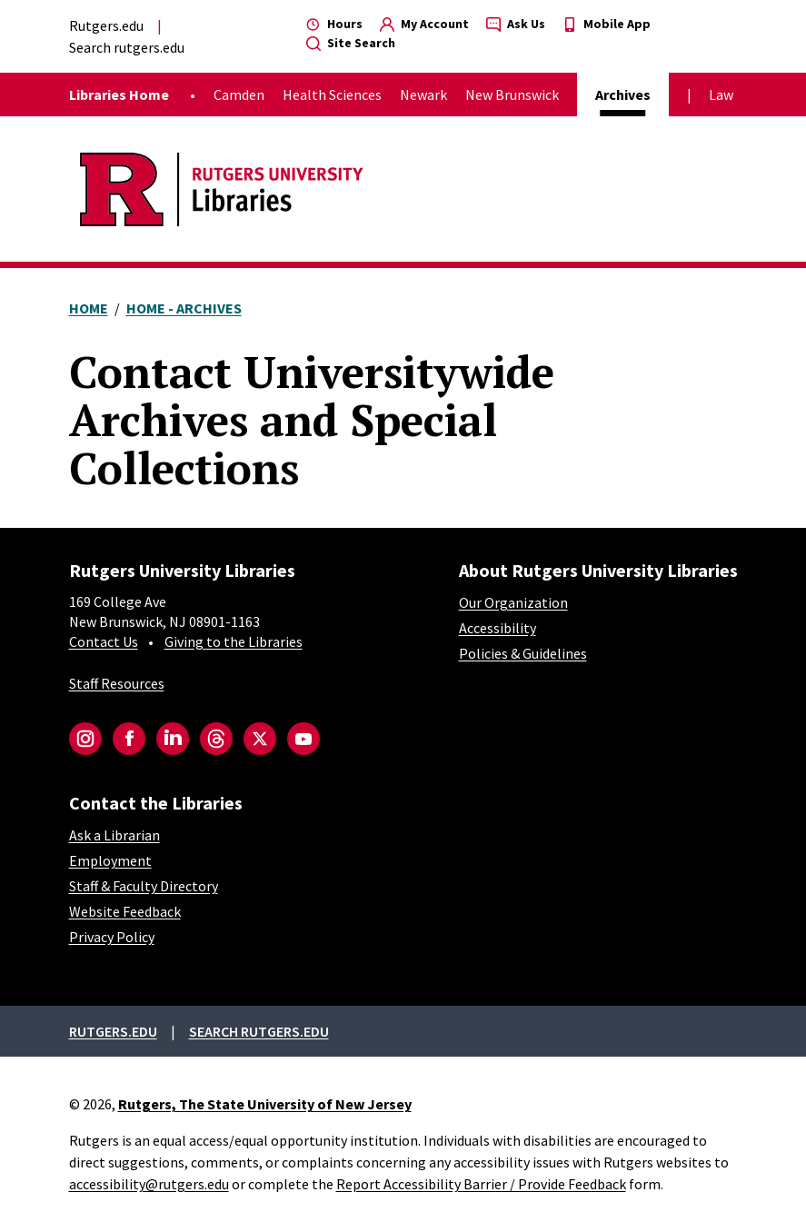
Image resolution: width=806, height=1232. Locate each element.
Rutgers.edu (106, 25)
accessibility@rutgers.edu (149, 1184)
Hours (334, 23)
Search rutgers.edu (126, 47)
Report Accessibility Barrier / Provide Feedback (481, 1184)
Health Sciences (332, 94)
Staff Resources (116, 683)
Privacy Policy (111, 937)
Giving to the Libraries (233, 641)
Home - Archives (184, 308)
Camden (239, 94)
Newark (423, 94)
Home (88, 308)
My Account (424, 23)
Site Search (350, 43)
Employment (110, 860)
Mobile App (606, 23)
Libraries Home (119, 94)
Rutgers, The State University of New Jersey (265, 1104)
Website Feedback (125, 911)
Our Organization (513, 602)
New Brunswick (512, 94)
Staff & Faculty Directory (143, 886)
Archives (623, 94)
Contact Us (103, 641)
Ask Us (515, 23)
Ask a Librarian (114, 835)
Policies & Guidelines (523, 653)
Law (721, 94)
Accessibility (497, 628)
